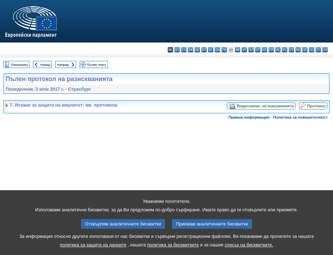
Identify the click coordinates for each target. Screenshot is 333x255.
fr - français (224, 49)
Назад (45, 65)
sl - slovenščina (311, 49)
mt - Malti (271, 49)
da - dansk (190, 49)
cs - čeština (183, 49)
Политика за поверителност (300, 117)
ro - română (298, 49)
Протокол (316, 106)
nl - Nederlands (278, 49)
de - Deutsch (197, 49)
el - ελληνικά (210, 49)
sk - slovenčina (305, 49)
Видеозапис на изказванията (265, 106)
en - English (217, 49)
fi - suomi (318, 49)
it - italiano (244, 49)
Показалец (19, 65)
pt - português (291, 49)
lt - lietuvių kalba (257, 49)
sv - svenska (325, 49)
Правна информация (249, 117)
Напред (63, 65)
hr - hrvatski (237, 49)
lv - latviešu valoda (251, 49)
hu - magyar (264, 49)
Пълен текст (97, 65)
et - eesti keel (204, 49)
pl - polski (284, 49)
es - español (177, 49)
